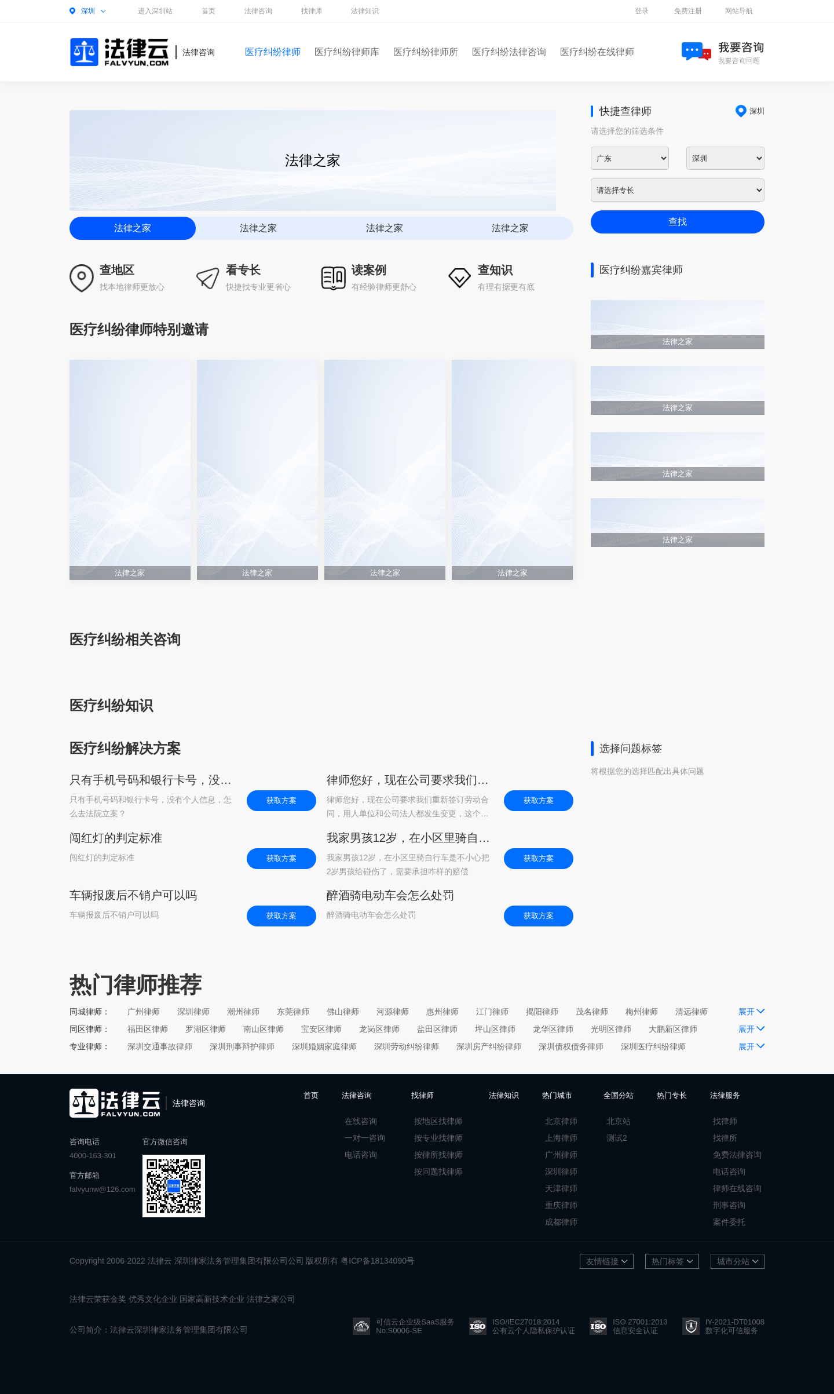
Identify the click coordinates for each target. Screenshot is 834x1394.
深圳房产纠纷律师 (488, 1046)
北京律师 (561, 1121)
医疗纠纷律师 (273, 52)
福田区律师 (147, 1029)
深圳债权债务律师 (571, 1046)
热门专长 (672, 1095)
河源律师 (392, 1011)
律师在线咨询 (737, 1188)
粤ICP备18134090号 (378, 1260)
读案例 (369, 270)
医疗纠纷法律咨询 (509, 52)
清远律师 (691, 1011)
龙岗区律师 (379, 1029)
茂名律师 (592, 1011)
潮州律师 (243, 1011)
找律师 (311, 11)
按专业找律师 (438, 1138)
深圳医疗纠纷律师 (653, 1046)
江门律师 (492, 1011)
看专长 (243, 270)
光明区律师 (611, 1029)
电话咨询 (361, 1154)
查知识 (495, 270)
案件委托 (729, 1222)
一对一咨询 (365, 1138)
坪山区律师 (495, 1029)
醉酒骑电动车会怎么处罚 (390, 895)
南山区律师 (263, 1029)
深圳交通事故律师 (159, 1046)
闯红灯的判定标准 (116, 837)
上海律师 (561, 1138)
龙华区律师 (553, 1029)
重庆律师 (561, 1205)
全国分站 (618, 1095)
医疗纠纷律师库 (346, 52)
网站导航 (739, 11)
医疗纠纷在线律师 (597, 52)
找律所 (725, 1138)
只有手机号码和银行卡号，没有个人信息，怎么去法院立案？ (152, 779)
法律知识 (365, 11)
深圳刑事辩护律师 (242, 1046)
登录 (642, 11)
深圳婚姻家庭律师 (324, 1046)
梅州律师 (642, 1011)
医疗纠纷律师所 (425, 52)
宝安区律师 (321, 1029)
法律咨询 (258, 11)
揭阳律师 (542, 1011)
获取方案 (281, 800)
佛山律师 (343, 1011)
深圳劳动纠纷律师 (406, 1046)
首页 (208, 11)
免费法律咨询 (737, 1154)
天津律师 (561, 1188)
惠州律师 (442, 1011)
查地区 (117, 270)
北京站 (618, 1121)
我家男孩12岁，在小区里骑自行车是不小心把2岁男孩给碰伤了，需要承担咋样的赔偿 (409, 837)
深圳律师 (193, 1011)
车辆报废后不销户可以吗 (133, 895)
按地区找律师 (438, 1121)
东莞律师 (293, 1011)
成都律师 (561, 1222)
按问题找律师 (438, 1171)
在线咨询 (361, 1121)
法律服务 (725, 1095)
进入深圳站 (155, 11)
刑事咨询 (729, 1205)
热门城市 (557, 1095)
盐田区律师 (437, 1029)
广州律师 (143, 1011)
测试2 (616, 1138)
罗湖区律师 (205, 1029)
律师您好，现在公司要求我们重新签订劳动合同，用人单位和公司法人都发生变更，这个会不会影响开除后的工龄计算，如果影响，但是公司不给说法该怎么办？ (409, 779)
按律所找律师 (438, 1154)
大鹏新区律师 (673, 1029)
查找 (677, 222)
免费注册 (688, 11)
